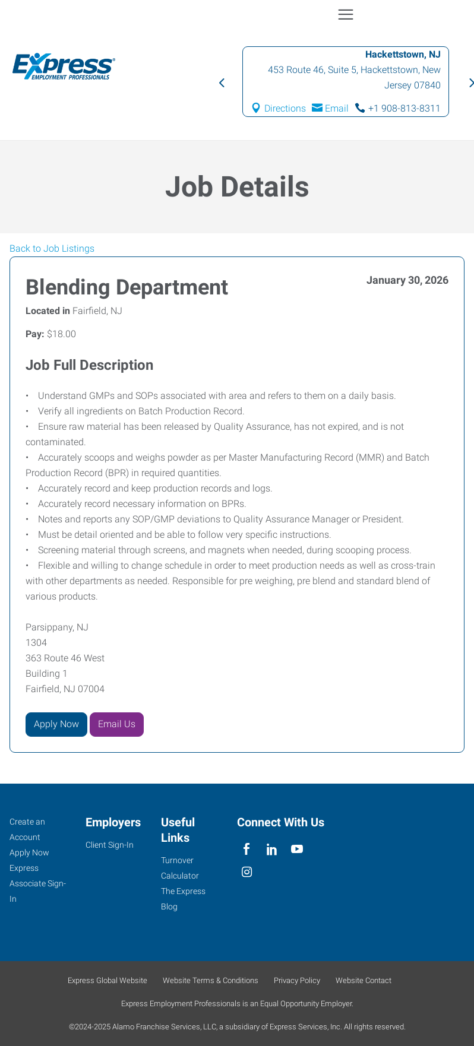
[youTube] (297, 849)
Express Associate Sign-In (38, 883)
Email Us (116, 724)
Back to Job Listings (52, 248)
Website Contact (363, 980)
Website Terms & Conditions (210, 980)
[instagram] (247, 872)
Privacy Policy (297, 980)
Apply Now (56, 724)
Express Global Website (107, 980)
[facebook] (247, 849)
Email (337, 108)
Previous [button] (221, 82)
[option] (345, 81)
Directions (285, 108)
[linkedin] (272, 849)
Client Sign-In (110, 845)
